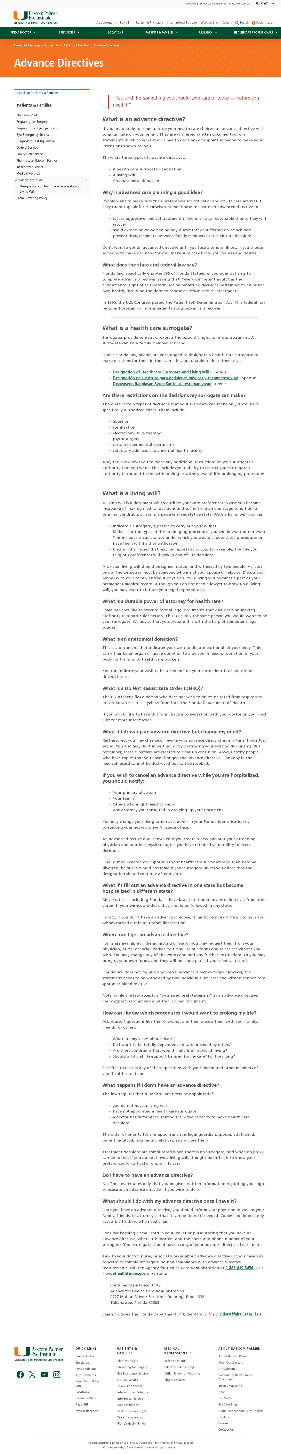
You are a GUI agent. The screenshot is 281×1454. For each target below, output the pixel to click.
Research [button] (206, 32)
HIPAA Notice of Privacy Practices (173, 1443)
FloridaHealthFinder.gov (124, 1274)
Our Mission (226, 1369)
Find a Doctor (85, 1356)
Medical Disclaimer (99, 1443)
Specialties (83, 1362)
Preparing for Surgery (32, 122)
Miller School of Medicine (182, 1373)
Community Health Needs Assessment (235, 1377)
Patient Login (263, 22)
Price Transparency (130, 1417)
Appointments (106, 22)
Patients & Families (34, 106)
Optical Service (27, 147)
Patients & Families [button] (159, 32)
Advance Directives (29, 180)
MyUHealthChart (87, 1411)
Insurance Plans (86, 1398)
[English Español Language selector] (265, 4)
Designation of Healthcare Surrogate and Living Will (50, 189)
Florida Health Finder (132, 1423)
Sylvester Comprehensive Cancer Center (225, 4)
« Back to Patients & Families (37, 93)
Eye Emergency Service (33, 135)
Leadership (225, 1417)
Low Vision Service (29, 154)
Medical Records (28, 173)
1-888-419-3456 (239, 1268)
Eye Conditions (86, 1369)
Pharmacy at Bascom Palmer (36, 160)
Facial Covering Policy (31, 198)
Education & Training (179, 1367)
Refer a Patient (174, 1361)
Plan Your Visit (26, 115)
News (222, 1392)
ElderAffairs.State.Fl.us (240, 1314)
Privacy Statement (141, 1443)
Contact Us (225, 1429)
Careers (227, 22)
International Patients (182, 22)
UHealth (190, 4)
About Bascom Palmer (233, 1356)
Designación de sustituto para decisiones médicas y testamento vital (175, 378)
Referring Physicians (150, 22)
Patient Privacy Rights (132, 1411)
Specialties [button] (67, 32)
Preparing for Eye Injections (36, 128)
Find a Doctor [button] (21, 32)
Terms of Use (120, 1443)
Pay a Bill (126, 22)
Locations (115, 32)
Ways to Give (209, 22)
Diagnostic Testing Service (35, 141)
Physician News (174, 1380)
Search (242, 22)
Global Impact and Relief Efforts (240, 1411)
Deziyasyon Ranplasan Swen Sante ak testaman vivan (162, 384)
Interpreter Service (30, 167)
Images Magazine (230, 1386)
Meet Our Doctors (230, 1362)
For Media (225, 1398)
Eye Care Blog (227, 1404)
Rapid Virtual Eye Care (88, 1383)
